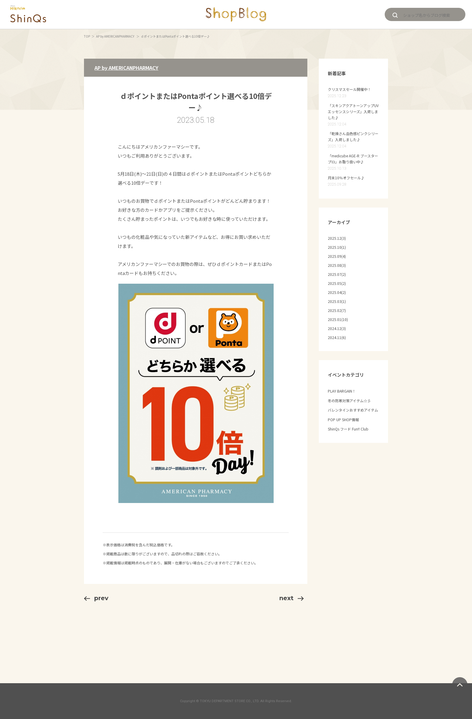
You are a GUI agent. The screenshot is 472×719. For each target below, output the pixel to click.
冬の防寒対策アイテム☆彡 (349, 400)
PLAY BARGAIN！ (342, 390)
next (291, 598)
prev (96, 598)
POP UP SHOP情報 (343, 419)
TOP (87, 36)
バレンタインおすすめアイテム (353, 409)
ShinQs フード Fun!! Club (348, 428)
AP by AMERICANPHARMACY (115, 36)
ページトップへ (459, 685)
